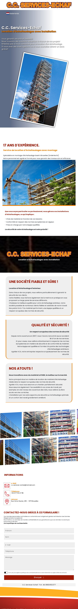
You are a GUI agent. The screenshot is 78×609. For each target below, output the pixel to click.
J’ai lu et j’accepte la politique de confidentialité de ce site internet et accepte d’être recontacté (37, 572)
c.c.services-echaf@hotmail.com (23, 485)
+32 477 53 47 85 (17, 493)
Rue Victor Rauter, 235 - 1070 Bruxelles (24, 501)
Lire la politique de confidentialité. (16, 523)
